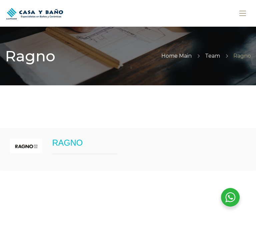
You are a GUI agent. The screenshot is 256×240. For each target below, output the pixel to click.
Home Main (176, 56)
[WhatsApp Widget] (230, 197)
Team (212, 56)
